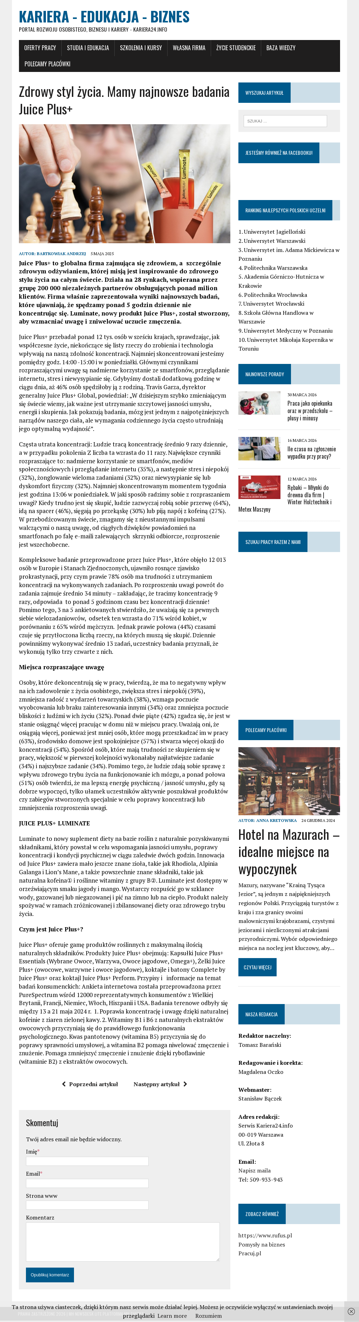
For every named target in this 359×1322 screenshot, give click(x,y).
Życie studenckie (235, 48)
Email (32, 1174)
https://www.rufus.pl (265, 1236)
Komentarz (39, 1218)
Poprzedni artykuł (90, 1085)
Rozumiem (208, 1316)
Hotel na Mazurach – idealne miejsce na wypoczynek (289, 852)
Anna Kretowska (277, 821)
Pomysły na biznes (262, 1245)
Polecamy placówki (46, 64)
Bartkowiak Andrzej (60, 255)
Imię (30, 1152)
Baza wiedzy (279, 48)
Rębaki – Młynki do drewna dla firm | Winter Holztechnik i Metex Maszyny (290, 499)
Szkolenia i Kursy (140, 48)
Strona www (40, 1197)
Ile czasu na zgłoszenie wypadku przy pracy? (312, 453)
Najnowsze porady (265, 374)
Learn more (172, 1316)
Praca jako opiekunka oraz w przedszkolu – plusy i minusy (310, 411)
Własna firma (188, 48)
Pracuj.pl (250, 1254)
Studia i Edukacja (87, 48)
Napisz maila (255, 1171)
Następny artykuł (160, 1085)
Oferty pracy (39, 48)
